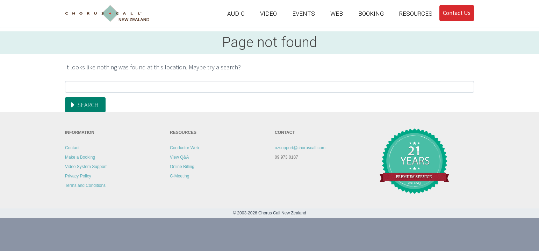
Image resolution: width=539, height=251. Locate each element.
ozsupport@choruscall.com (300, 147)
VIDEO (268, 13)
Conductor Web (184, 147)
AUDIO (236, 13)
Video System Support (86, 166)
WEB (336, 13)
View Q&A (179, 157)
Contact (72, 147)
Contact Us (456, 13)
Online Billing (182, 166)
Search (88, 105)
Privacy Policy (78, 176)
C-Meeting (179, 176)
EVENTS (303, 13)
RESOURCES (415, 13)
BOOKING (371, 13)
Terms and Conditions (85, 185)
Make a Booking (80, 157)
